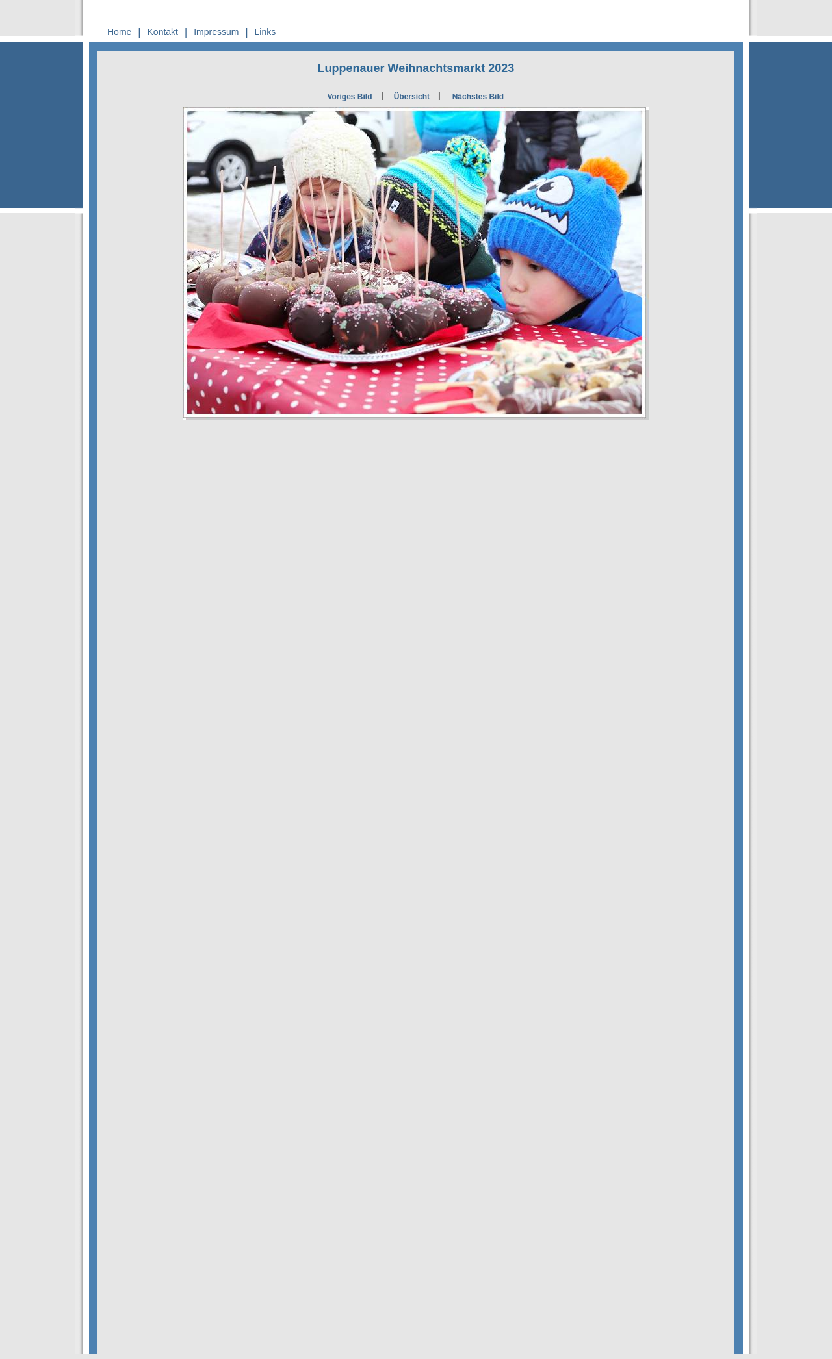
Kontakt (163, 32)
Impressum (216, 32)
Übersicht (412, 96)
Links (265, 32)
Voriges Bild (349, 96)
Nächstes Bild (478, 96)
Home (119, 32)
